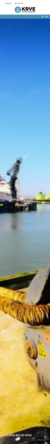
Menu (46, 16)
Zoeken (42, 16)
